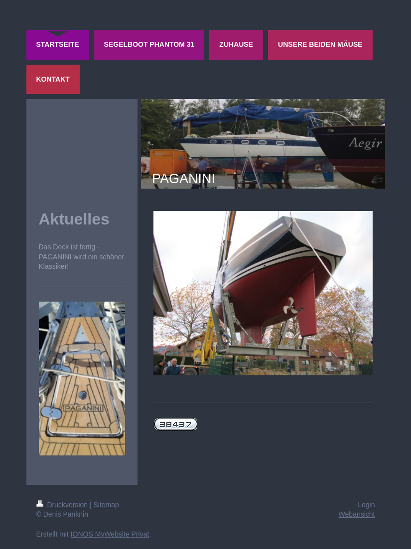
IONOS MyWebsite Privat (110, 534)
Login (366, 505)
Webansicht (357, 514)
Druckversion (63, 505)
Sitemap (106, 505)
